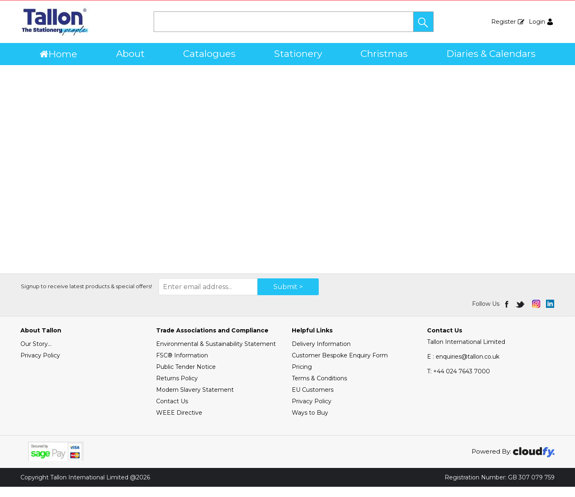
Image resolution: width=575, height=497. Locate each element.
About (130, 53)
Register (503, 21)
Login (537, 21)
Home (58, 54)
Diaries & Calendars (490, 53)
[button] (423, 21)
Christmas (383, 53)
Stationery (298, 53)
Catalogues (209, 53)
